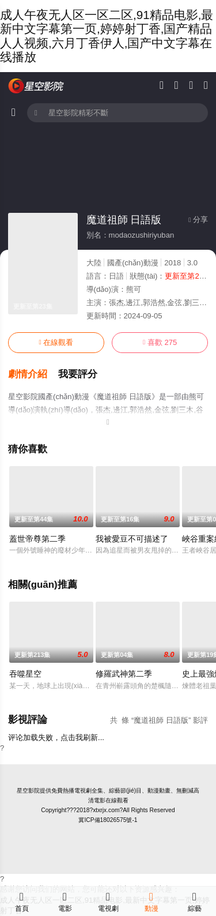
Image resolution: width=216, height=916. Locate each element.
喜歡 (160, 342)
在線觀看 (56, 342)
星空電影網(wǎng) (36, 85)
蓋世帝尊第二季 (37, 538)
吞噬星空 (25, 673)
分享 (198, 219)
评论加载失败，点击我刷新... (56, 737)
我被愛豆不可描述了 (132, 538)
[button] (33, 374)
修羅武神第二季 (124, 673)
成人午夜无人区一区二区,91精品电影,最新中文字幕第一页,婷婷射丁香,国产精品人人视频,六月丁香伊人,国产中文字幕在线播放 (106, 35)
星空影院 (28, 790)
